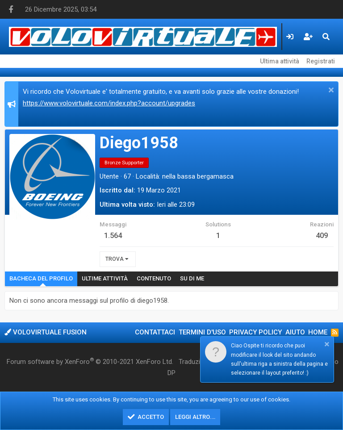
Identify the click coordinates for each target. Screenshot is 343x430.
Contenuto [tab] (154, 278)
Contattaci (155, 332)
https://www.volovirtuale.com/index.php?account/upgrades (109, 103)
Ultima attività (279, 61)
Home (317, 332)
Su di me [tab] (192, 278)
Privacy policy (255, 332)
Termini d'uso (202, 332)
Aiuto (295, 332)
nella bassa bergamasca (198, 176)
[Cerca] (326, 36)
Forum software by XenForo (90, 361)
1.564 (113, 235)
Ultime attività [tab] (105, 278)
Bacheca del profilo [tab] (41, 278)
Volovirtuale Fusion (45, 332)
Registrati (320, 61)
